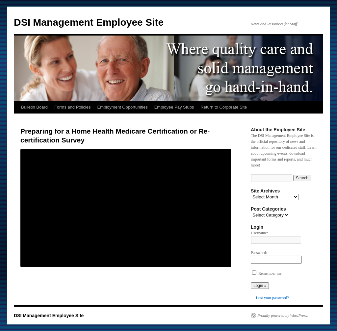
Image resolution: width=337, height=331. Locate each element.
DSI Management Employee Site (89, 22)
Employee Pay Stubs (174, 107)
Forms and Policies (72, 107)
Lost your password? (272, 297)
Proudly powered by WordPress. (282, 315)
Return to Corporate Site (223, 107)
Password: (259, 252)
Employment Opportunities (122, 107)
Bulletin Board (34, 107)
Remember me (269, 273)
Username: (259, 233)
